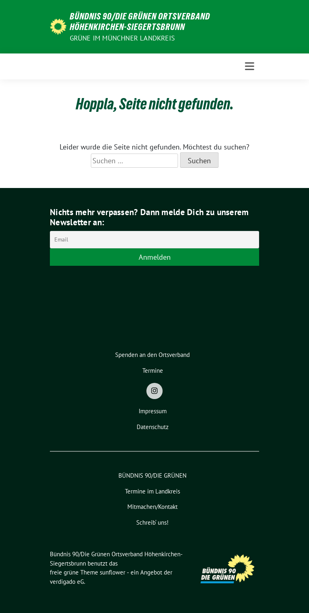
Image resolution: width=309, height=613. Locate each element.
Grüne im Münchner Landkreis (122, 38)
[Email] (154, 239)
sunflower (112, 572)
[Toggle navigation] (249, 66)
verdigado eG (67, 581)
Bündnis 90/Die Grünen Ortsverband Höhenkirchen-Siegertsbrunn (140, 21)
